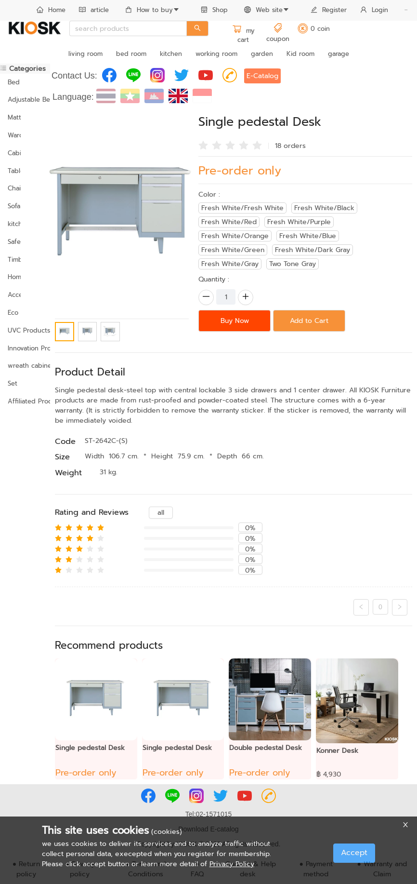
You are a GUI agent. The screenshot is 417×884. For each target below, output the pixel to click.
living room (85, 53)
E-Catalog (262, 76)
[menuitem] (51, 10)
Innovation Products (25, 348)
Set (12, 383)
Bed (14, 82)
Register (329, 9)
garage (338, 53)
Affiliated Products (25, 401)
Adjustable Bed (25, 99)
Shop (214, 9)
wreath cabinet (25, 365)
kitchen (171, 53)
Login (374, 9)
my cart (243, 35)
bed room (131, 53)
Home (51, 9)
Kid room (300, 53)
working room (216, 53)
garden (262, 53)
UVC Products (25, 330)
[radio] (203, 144)
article (94, 9)
